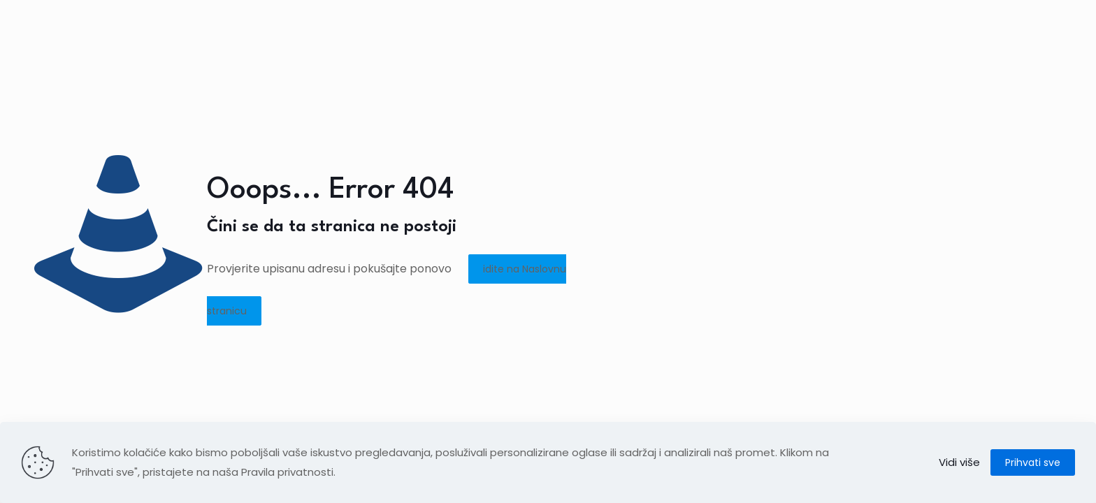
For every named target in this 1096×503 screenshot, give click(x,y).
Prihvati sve (1032, 462)
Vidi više (959, 462)
